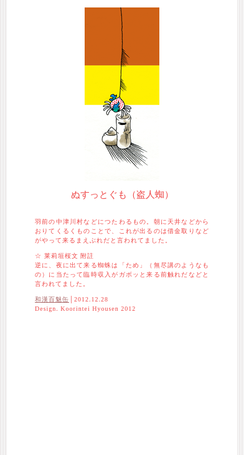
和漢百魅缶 (52, 299)
